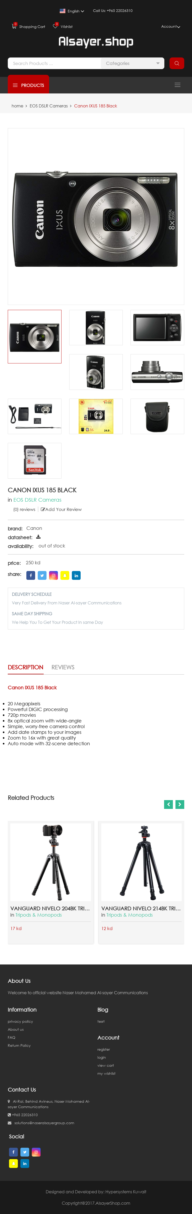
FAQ (11, 1037)
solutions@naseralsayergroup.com (41, 1123)
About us (16, 1029)
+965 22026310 (23, 1115)
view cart (105, 1065)
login (101, 1057)
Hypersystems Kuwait (125, 1191)
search (177, 63)
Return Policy (19, 1045)
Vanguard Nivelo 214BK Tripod (141, 908)
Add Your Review (61, 509)
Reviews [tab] (62, 667)
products (28, 85)
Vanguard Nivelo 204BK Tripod (50, 908)
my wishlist (106, 1073)
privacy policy (20, 1021)
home (17, 105)
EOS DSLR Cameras (49, 105)
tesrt (101, 1021)
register (103, 1049)
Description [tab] (25, 667)
